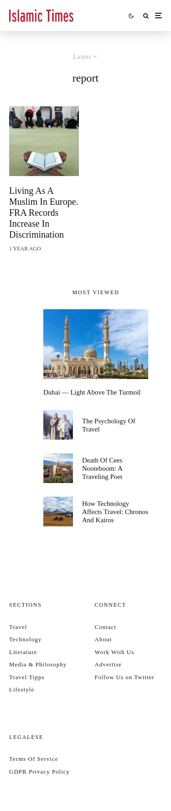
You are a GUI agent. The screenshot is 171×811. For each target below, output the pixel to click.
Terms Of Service (33, 758)
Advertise (108, 664)
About (103, 639)
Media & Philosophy (38, 664)
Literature (23, 652)
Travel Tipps (27, 677)
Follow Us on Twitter (125, 677)
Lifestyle (21, 689)
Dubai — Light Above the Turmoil (91, 392)
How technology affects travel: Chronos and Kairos (115, 512)
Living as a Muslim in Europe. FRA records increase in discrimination (43, 212)
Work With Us (115, 652)
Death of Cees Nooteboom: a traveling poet (102, 468)
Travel (18, 627)
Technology (25, 639)
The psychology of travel (108, 425)
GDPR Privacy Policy (39, 771)
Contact (105, 627)
